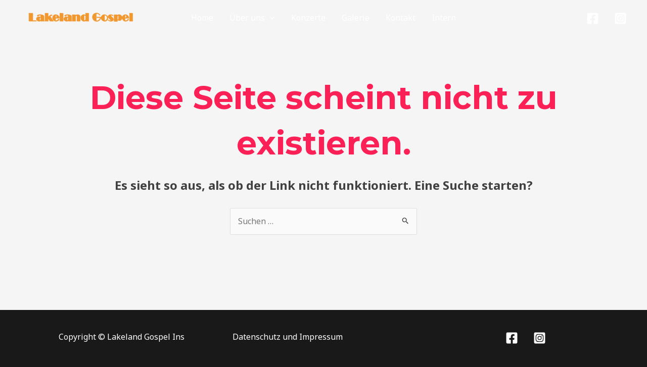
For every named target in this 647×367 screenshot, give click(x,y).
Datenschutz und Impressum (288, 336)
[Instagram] (620, 18)
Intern (444, 17)
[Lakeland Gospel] (81, 16)
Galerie (355, 17)
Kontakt (400, 17)
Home (202, 17)
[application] (270, 17)
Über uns (252, 17)
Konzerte (308, 17)
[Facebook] (592, 18)
